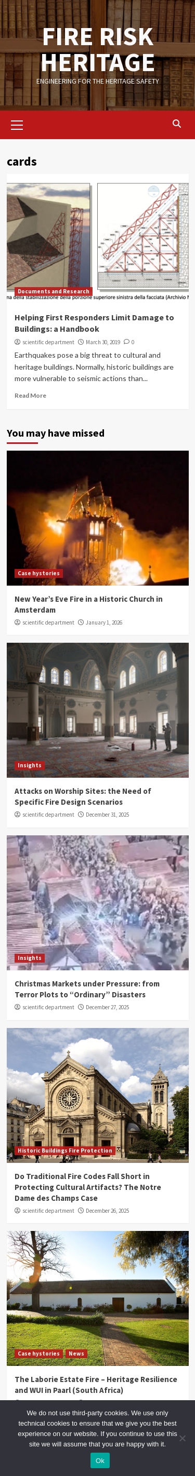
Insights (30, 765)
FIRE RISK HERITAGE (97, 49)
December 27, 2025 (107, 1007)
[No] (182, 1438)
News (76, 1353)
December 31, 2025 (107, 814)
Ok (100, 1461)
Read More (30, 395)
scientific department (48, 342)
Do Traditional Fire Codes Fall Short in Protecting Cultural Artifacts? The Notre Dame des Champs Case (88, 1187)
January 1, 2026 (104, 622)
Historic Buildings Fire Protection (65, 1150)
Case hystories (39, 573)
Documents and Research (53, 291)
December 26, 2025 (107, 1210)
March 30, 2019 (103, 342)
